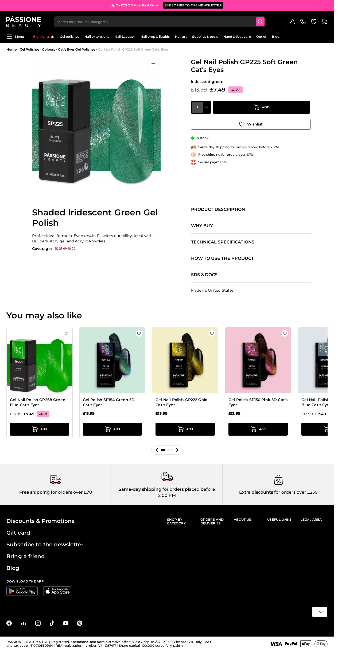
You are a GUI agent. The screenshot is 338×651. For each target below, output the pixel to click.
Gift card (18, 533)
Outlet (261, 37)
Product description (218, 209)
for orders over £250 (295, 492)
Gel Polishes (29, 49)
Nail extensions (96, 37)
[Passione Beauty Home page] (23, 20)
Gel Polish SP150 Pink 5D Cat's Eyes (258, 402)
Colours (48, 49)
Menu (15, 36)
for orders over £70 (71, 492)
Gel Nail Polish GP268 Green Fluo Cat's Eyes (37, 402)
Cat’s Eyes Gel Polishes (76, 49)
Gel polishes (69, 37)
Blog (275, 37)
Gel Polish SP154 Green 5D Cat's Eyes (109, 402)
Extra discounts (256, 492)
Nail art (181, 37)
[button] (157, 450)
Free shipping (34, 492)
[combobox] (160, 20)
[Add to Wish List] (250, 123)
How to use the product (222, 258)
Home (11, 49)
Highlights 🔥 (43, 37)
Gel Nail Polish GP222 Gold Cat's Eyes (182, 402)
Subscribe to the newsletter (44, 544)
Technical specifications (222, 242)
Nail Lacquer (125, 37)
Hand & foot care (237, 37)
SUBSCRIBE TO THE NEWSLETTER (193, 5)
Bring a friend (25, 556)
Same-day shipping (140, 489)
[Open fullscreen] (153, 63)
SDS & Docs (204, 275)
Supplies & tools (205, 37)
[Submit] (260, 20)
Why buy (202, 226)
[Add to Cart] (261, 108)
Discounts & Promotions (40, 521)
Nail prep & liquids (155, 37)
